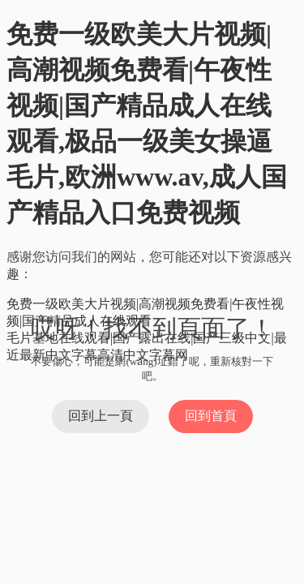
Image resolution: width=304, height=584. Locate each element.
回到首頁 (211, 416)
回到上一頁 (100, 416)
